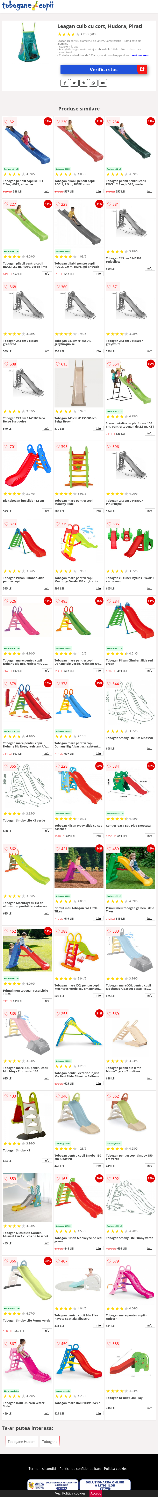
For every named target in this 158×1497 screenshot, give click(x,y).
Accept (96, 1493)
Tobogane (49, 1441)
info (46, 191)
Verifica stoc (118, 69)
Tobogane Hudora (22, 1441)
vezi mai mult (140, 55)
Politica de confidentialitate (80, 1468)
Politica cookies (116, 1468)
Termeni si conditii (43, 1468)
